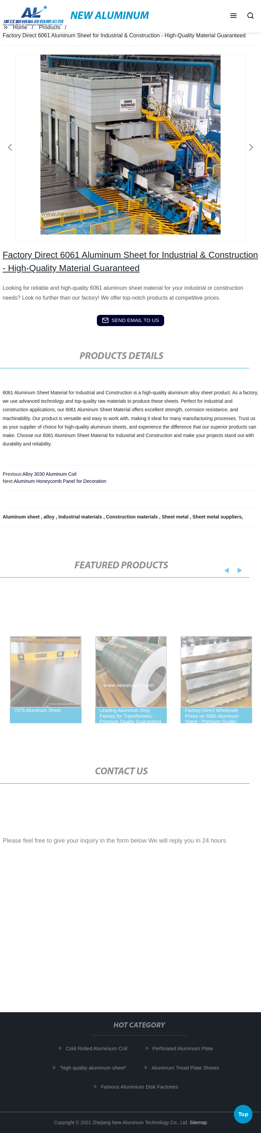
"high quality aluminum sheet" (96, 1067)
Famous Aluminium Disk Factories (142, 1087)
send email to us (130, 320)
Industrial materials (80, 517)
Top (243, 1113)
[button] (233, 16)
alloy (50, 517)
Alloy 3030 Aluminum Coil (49, 474)
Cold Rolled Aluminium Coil (99, 1048)
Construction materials (132, 517)
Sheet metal (176, 517)
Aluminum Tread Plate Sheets (188, 1067)
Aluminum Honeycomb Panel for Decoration (60, 481)
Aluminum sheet (22, 517)
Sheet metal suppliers (217, 517)
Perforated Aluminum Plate (185, 1048)
